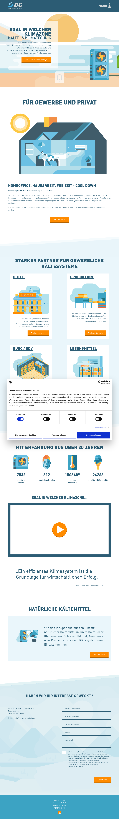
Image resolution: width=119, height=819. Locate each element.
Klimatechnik (59, 805)
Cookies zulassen (93, 435)
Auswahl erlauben (59, 435)
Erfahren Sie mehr (38, 333)
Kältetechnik (59, 807)
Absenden (102, 779)
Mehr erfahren (59, 219)
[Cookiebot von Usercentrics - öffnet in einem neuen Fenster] (100, 382)
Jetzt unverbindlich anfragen (36, 59)
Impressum (59, 800)
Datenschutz (59, 802)
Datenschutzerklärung (75, 766)
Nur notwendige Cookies (25, 435)
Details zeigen (100, 428)
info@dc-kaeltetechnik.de (25, 718)
